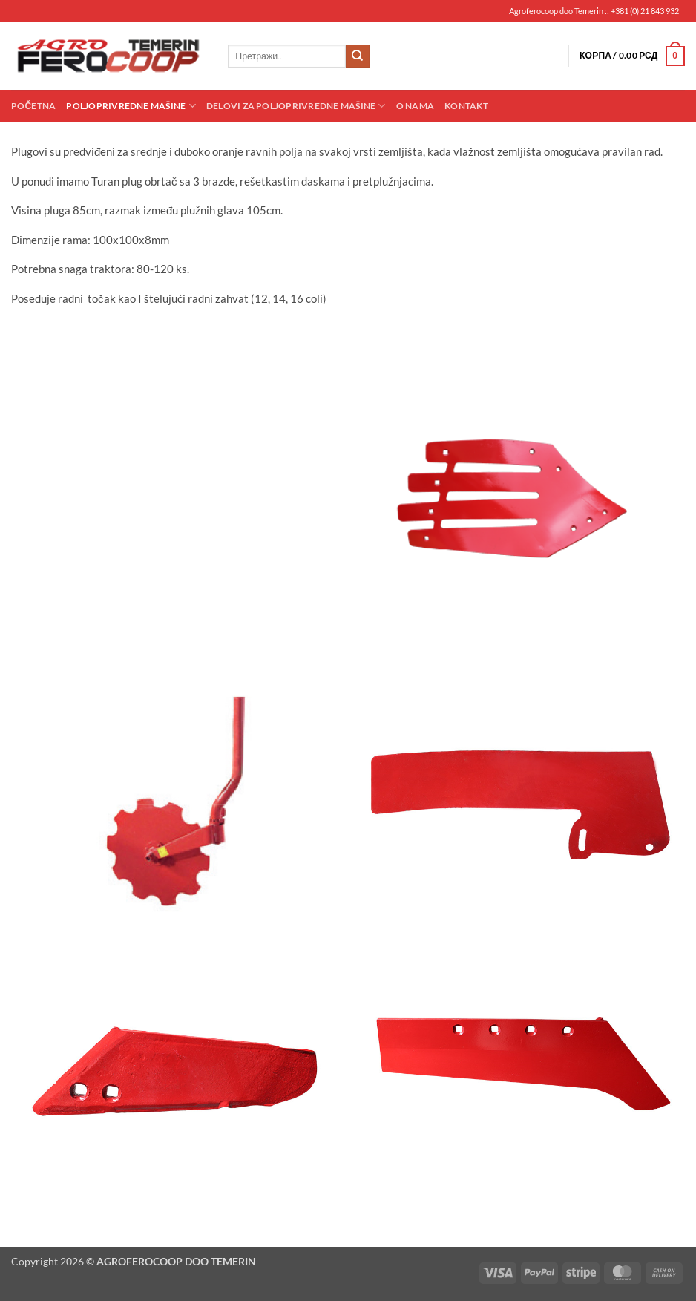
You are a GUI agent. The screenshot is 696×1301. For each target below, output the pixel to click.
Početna (33, 105)
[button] (632, 56)
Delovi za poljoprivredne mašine (296, 106)
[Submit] (358, 56)
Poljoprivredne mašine (130, 106)
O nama (415, 105)
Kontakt (466, 105)
